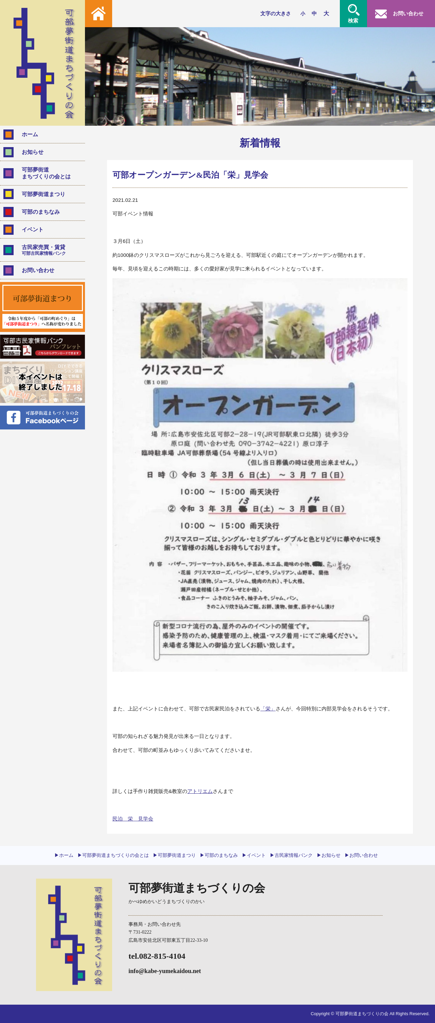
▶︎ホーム (63, 855)
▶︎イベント (254, 855)
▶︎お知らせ (329, 855)
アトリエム (200, 791)
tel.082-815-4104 (156, 956)
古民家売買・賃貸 (51, 250)
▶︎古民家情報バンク (291, 855)
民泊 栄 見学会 (132, 819)
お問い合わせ (38, 270)
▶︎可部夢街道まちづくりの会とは (113, 855)
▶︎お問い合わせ (361, 855)
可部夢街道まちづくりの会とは (46, 173)
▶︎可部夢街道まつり (174, 855)
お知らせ (33, 152)
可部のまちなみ (41, 212)
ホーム (30, 134)
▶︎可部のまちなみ (219, 855)
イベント (33, 229)
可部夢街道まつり (43, 194)
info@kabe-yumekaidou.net (164, 971)
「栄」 (268, 708)
